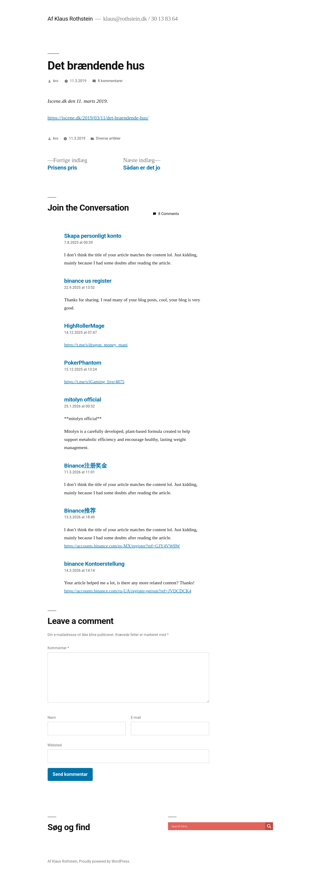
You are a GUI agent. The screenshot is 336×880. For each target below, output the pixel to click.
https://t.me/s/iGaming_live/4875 (94, 382)
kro (55, 81)
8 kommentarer (110, 81)
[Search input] (217, 826)
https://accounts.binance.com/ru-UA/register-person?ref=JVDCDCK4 (127, 591)
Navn (52, 717)
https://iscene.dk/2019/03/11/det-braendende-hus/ (98, 118)
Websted (55, 745)
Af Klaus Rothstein (70, 18)
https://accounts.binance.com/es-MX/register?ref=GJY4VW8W (122, 546)
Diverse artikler (108, 138)
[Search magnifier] (269, 826)
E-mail (136, 717)
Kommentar (58, 648)
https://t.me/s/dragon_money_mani (96, 345)
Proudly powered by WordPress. (104, 861)
